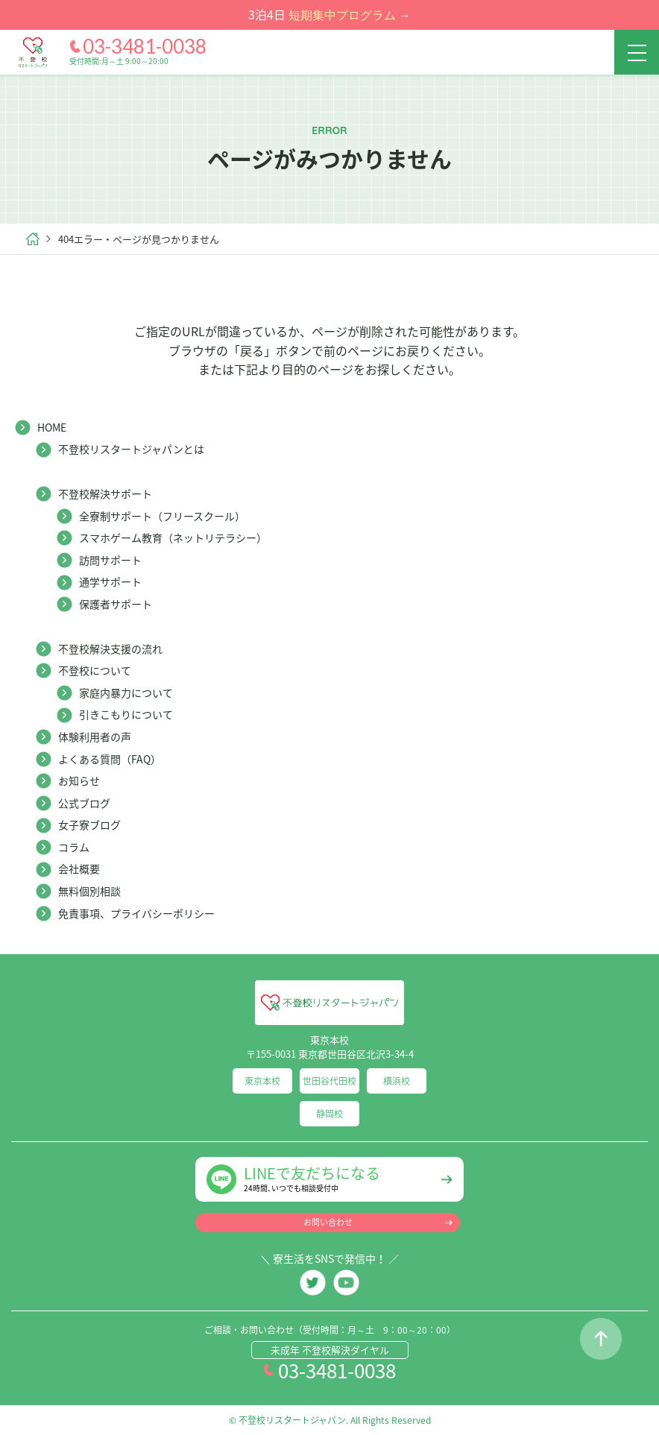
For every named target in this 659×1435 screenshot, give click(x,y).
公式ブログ (84, 802)
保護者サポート (115, 603)
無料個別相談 (89, 890)
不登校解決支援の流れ (110, 648)
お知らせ (79, 780)
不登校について (94, 670)
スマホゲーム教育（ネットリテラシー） (173, 537)
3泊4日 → (329, 14)
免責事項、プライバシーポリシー (136, 913)
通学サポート (110, 581)
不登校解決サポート (105, 493)
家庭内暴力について (126, 692)
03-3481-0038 (144, 46)
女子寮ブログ (89, 824)
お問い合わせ (328, 1222)
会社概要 (79, 868)
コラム (73, 846)
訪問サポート (110, 559)
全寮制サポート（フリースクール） (162, 515)
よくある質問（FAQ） (109, 758)
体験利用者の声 (94, 736)
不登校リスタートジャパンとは (131, 448)
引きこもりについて (126, 714)
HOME (51, 427)
